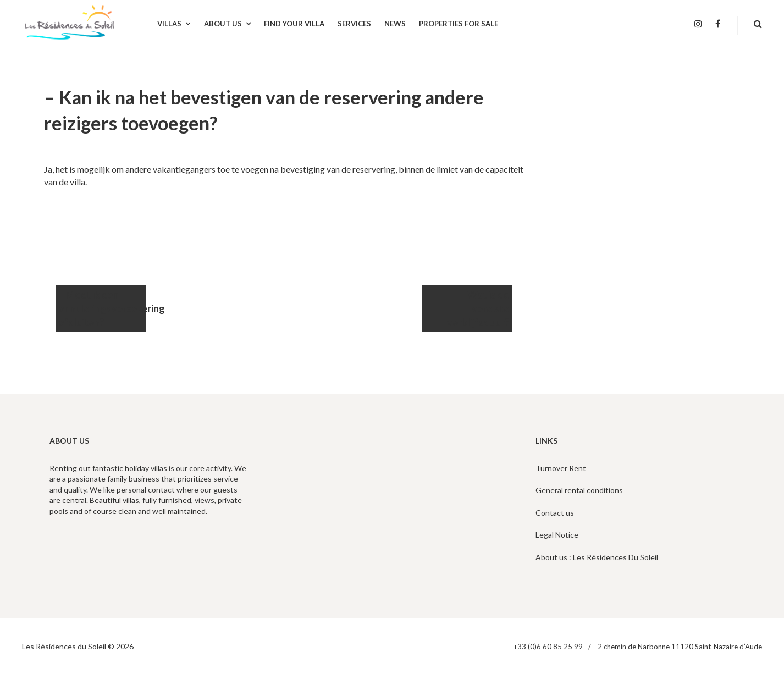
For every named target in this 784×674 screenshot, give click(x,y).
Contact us (554, 512)
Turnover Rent (560, 468)
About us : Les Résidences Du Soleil (596, 557)
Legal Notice (556, 534)
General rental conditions (579, 490)
